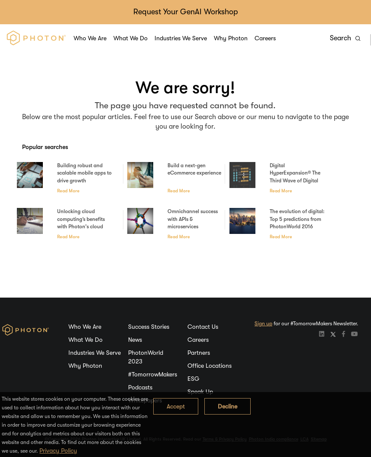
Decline (227, 406)
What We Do (130, 38)
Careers (265, 38)
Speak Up (200, 391)
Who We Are (90, 38)
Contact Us (202, 326)
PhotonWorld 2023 (145, 357)
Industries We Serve (181, 38)
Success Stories (148, 326)
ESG (193, 378)
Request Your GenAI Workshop (185, 11)
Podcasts (140, 387)
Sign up (263, 324)
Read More (68, 191)
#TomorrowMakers (152, 374)
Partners (198, 352)
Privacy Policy (58, 450)
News (135, 339)
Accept (176, 406)
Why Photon (231, 38)
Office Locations (209, 365)
